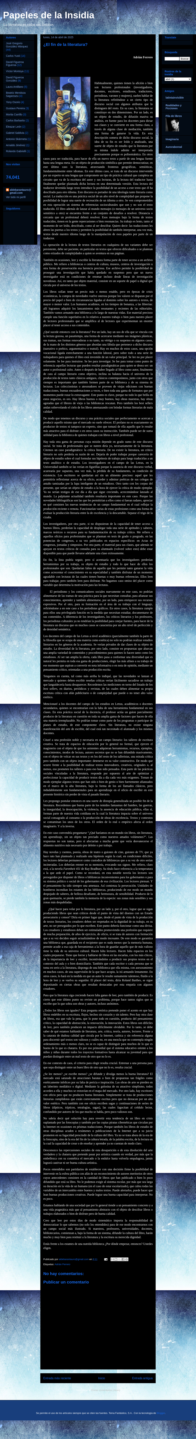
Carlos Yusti (13, 55)
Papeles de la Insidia (48, 15)
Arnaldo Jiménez (15, 145)
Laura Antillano (14, 86)
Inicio (101, 1378)
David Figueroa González (15, 79)
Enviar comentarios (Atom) (105, 1390)
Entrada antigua (142, 1378)
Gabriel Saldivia (15, 132)
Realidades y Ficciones (174, 107)
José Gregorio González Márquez (17, 45)
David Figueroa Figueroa (15, 64)
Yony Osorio (13, 102)
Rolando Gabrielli (16, 151)
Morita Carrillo (14, 114)
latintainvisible (175, 97)
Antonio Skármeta (16, 139)
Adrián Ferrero (62, 1264)
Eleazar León (13, 126)
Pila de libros (174, 115)
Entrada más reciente (57, 1378)
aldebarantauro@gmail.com (20, 191)
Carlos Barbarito (15, 120)
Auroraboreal (174, 146)
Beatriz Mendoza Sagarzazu (16, 94)
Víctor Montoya (15, 71)
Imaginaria (172, 139)
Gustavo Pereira (15, 108)
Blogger (161, 1413)
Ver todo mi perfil (16, 197)
